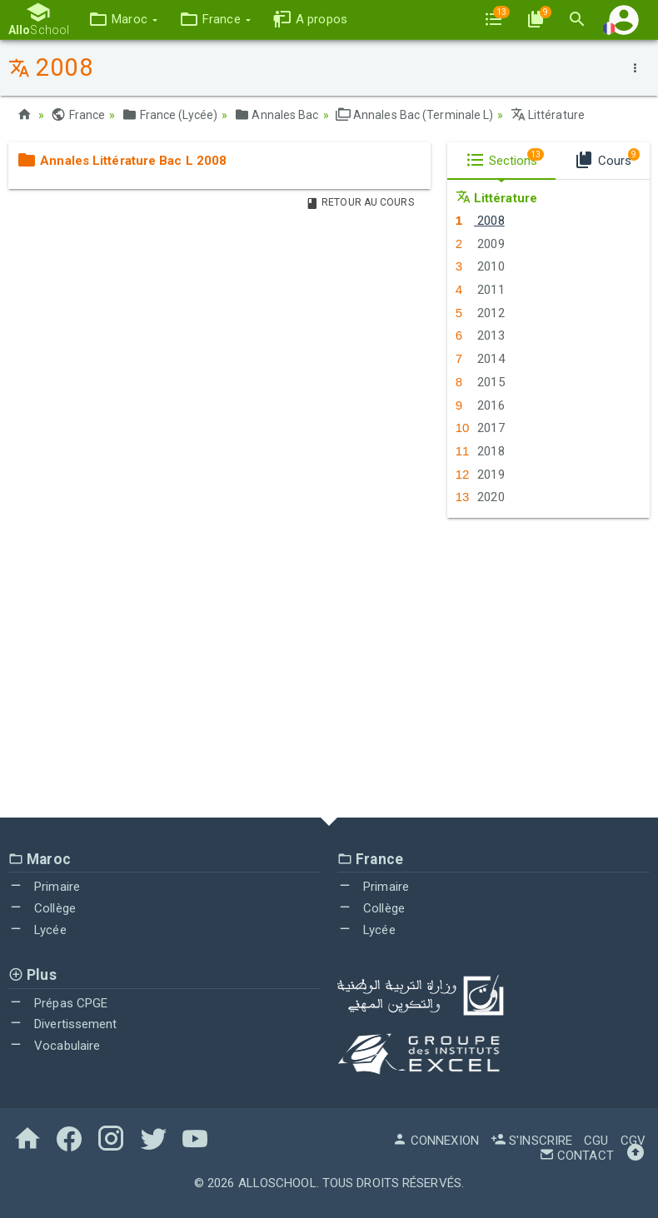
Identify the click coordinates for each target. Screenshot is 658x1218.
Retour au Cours (360, 202)
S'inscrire (531, 1140)
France (78, 115)
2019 (480, 474)
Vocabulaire (54, 1045)
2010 (480, 266)
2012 (480, 313)
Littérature (548, 115)
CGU (596, 1140)
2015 (480, 382)
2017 (480, 427)
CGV (633, 1140)
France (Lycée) (169, 115)
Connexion (435, 1140)
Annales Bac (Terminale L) (415, 115)
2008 (480, 220)
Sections (505, 158)
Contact (576, 1155)
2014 (480, 358)
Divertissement (62, 1024)
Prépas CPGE (57, 1003)
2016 (480, 405)
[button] (122, 19)
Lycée (37, 929)
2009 (480, 243)
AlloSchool (277, 1183)
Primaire (44, 886)
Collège (42, 908)
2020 (480, 497)
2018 (480, 451)
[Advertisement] (329, 667)
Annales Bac (276, 115)
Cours (606, 158)
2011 (480, 289)
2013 (480, 335)
